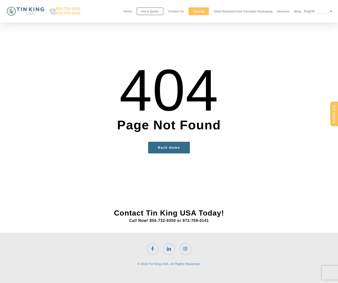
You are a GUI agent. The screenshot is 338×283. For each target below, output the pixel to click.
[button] (329, 2)
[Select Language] (318, 11)
